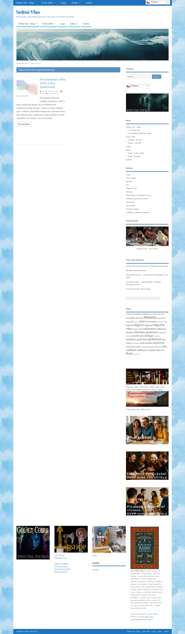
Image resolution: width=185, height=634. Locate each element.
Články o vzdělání (61, 564)
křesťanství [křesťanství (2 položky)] (161, 322)
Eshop (74, 3)
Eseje (41, 93)
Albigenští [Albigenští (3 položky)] (129, 314)
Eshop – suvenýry (134, 156)
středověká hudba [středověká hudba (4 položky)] (133, 347)
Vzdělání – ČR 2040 (135, 140)
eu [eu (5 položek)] (163, 314)
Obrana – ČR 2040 (134, 143)
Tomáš (44, 91)
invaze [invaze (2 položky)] (137, 322)
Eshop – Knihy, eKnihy (136, 153)
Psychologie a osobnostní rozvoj (138, 195)
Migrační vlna (131, 188)
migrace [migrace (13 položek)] (139, 325)
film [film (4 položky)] (141, 318)
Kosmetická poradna (62, 569)
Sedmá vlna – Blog (25, 3)
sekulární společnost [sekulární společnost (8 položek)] (136, 339)
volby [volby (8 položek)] (164, 346)
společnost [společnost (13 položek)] (154, 339)
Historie (129, 181)
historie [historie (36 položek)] (150, 317)
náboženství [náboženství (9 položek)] (149, 328)
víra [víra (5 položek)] (162, 350)
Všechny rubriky (132, 209)
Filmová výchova (61, 566)
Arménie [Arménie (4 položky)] (137, 314)
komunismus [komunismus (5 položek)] (151, 321)
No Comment (53, 93)
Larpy (63, 3)
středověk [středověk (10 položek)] (158, 342)
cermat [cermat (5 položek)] (145, 314)
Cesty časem (59, 555)
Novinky (129, 192)
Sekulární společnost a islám (137, 198)
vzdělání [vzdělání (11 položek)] (131, 350)
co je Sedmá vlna (134, 130)
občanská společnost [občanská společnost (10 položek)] (146, 332)
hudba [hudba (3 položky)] (132, 322)
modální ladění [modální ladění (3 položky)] (137, 329)
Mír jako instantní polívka (136, 270)
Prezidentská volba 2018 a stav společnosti (53, 83)
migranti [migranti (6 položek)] (148, 325)
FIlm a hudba (131, 178)
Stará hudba (130, 205)
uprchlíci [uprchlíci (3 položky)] (157, 347)
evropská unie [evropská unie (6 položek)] (132, 318)
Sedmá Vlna (27, 12)
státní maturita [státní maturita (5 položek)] (146, 343)
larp (127, 185)
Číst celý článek (23, 124)
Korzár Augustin (60, 571)
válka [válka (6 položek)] (158, 350)
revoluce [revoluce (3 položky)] (157, 336)
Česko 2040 (47, 3)
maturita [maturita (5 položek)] (129, 325)
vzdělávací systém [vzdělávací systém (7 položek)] (145, 350)
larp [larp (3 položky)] (166, 322)
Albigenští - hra (60, 558)
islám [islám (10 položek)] (142, 321)
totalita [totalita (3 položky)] (151, 347)
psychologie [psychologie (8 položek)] (146, 335)
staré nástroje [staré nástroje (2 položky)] (135, 343)
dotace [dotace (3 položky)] (150, 314)
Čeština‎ (133, 86)
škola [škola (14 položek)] (129, 353)
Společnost (130, 202)
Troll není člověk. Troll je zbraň (138, 289)
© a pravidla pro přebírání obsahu (139, 133)
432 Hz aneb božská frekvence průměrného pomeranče (147, 266)
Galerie (88, 3)
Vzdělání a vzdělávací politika (137, 212)
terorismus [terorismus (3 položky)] (144, 347)
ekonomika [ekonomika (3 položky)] (157, 314)
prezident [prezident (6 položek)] (135, 335)
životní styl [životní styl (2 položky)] (136, 354)
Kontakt (95, 569)
